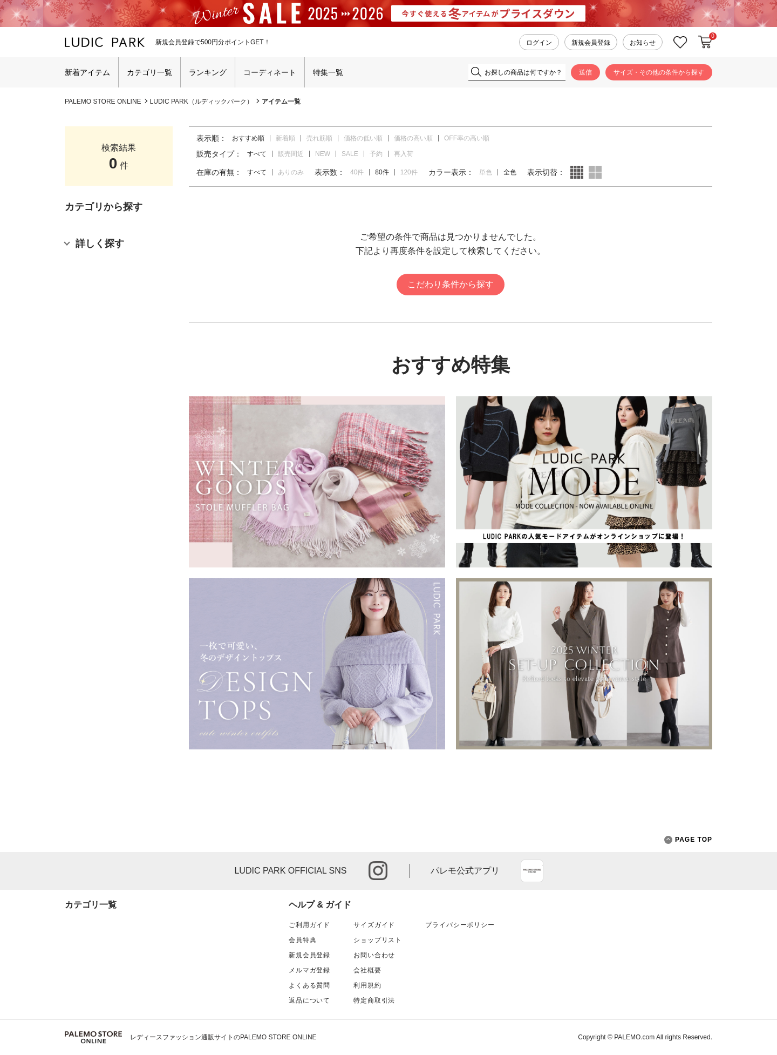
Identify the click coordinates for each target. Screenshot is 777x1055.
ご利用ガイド (309, 925)
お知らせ (643, 42)
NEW (322, 154)
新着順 (285, 138)
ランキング (208, 72)
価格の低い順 (363, 138)
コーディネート (269, 72)
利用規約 (367, 985)
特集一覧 (328, 72)
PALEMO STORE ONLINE (103, 101)
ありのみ (291, 172)
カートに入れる (705, 42)
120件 (409, 172)
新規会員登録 (590, 42)
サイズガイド (374, 925)
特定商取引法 (374, 1000)
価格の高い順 (413, 138)
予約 (376, 154)
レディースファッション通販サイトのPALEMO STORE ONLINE (223, 1037)
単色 (485, 172)
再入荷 (403, 154)
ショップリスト (377, 940)
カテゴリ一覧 (149, 72)
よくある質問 (309, 985)
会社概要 (367, 970)
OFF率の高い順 (466, 138)
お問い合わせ (374, 955)
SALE (350, 154)
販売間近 (291, 154)
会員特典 (302, 940)
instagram (378, 870)
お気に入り (680, 42)
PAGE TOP (688, 840)
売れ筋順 (319, 138)
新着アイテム (87, 72)
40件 (357, 172)
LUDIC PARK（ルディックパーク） (201, 101)
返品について (309, 1000)
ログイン (539, 42)
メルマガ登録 (309, 970)
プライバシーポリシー (459, 925)
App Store (532, 871)
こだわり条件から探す (450, 284)
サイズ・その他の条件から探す (659, 72)
